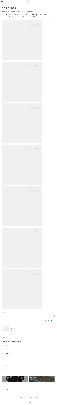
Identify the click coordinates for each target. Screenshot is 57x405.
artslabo (47, 16)
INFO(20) (3, 312)
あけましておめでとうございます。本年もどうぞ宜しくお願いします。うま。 (17, 344)
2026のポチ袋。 (5, 353)
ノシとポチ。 (5, 365)
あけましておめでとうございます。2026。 (12, 341)
